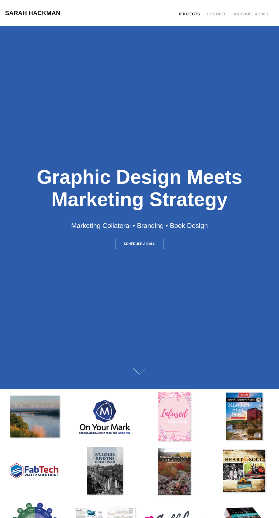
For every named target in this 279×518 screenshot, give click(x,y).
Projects (189, 14)
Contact (216, 14)
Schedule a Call (250, 14)
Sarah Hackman (32, 13)
